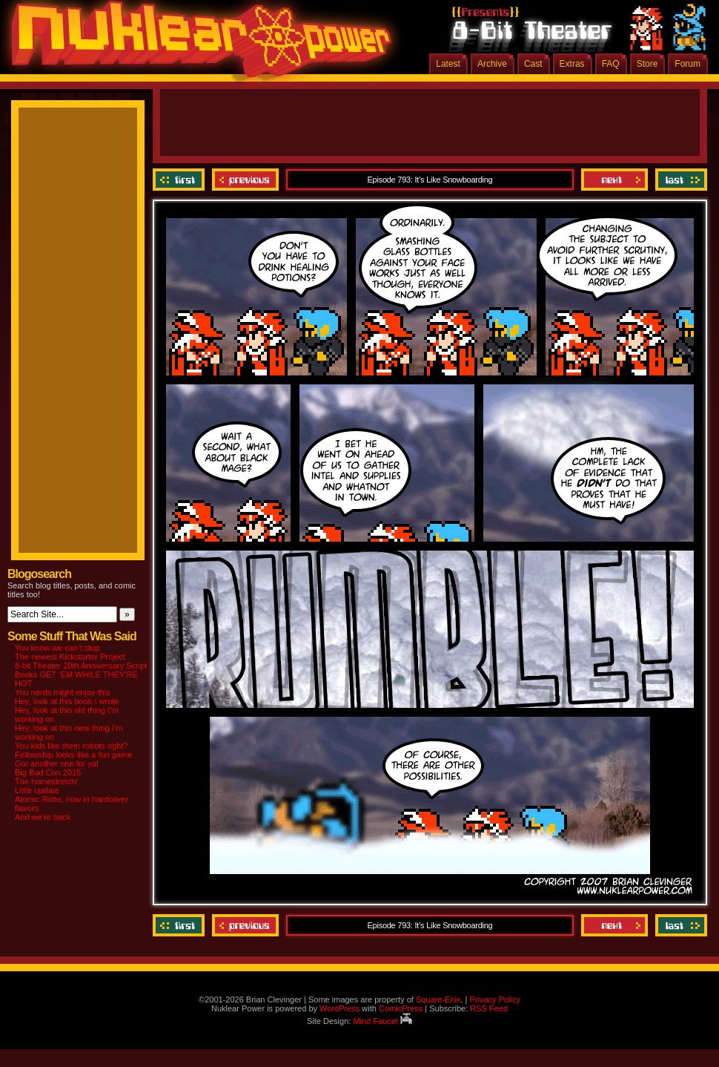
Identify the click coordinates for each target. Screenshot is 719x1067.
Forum (687, 64)
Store (647, 64)
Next (614, 179)
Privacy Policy (494, 999)
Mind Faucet (382, 1021)
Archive (492, 64)
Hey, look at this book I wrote (67, 701)
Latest (448, 64)
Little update (37, 790)
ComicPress (401, 1008)
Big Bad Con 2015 (48, 772)
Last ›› (679, 179)
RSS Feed (489, 1008)
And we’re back (42, 816)
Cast (533, 64)
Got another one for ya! (57, 763)
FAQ (611, 64)
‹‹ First (180, 179)
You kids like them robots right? (71, 745)
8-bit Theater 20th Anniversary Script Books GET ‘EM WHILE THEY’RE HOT (81, 674)
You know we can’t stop (57, 647)
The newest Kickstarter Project (70, 656)
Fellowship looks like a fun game (73, 754)
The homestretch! (47, 781)
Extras (572, 64)
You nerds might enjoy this (62, 692)
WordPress (339, 1008)
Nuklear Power (196, 44)
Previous (245, 179)
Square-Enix (438, 999)
